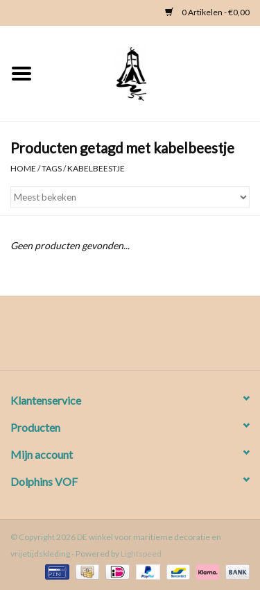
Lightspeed (141, 553)
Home (23, 168)
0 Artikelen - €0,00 (207, 12)
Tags (52, 168)
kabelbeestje (96, 168)
